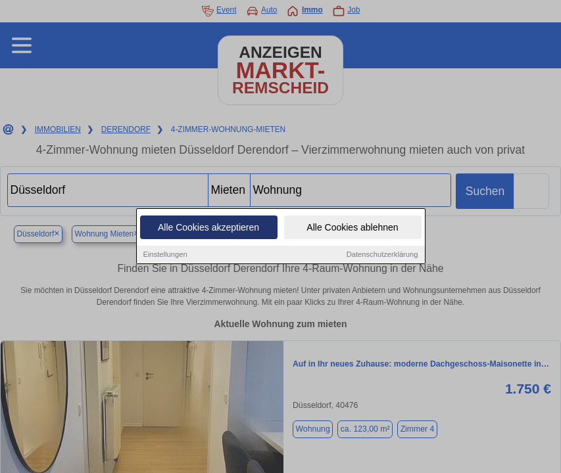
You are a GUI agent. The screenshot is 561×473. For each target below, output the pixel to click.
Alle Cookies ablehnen (352, 228)
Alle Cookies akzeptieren (208, 228)
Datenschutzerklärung (382, 255)
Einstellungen (165, 255)
